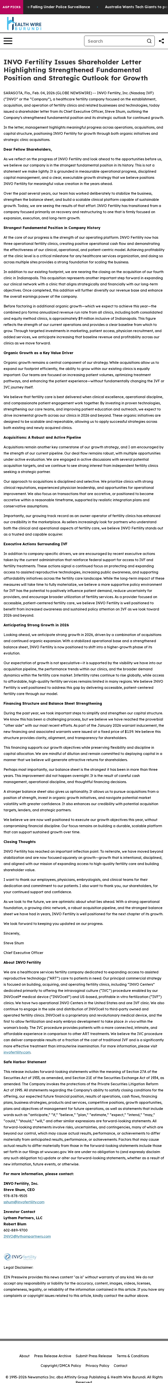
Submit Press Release (94, 1356)
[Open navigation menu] (8, 41)
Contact (120, 1365)
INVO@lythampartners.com (27, 1236)
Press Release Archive (52, 1356)
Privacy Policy (97, 1365)
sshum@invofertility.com (24, 1202)
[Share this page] (161, 41)
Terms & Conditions (133, 1356)
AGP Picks (12, 7)
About (24, 1356)
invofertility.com (17, 1052)
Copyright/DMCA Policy (61, 1365)
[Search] (114, 41)
